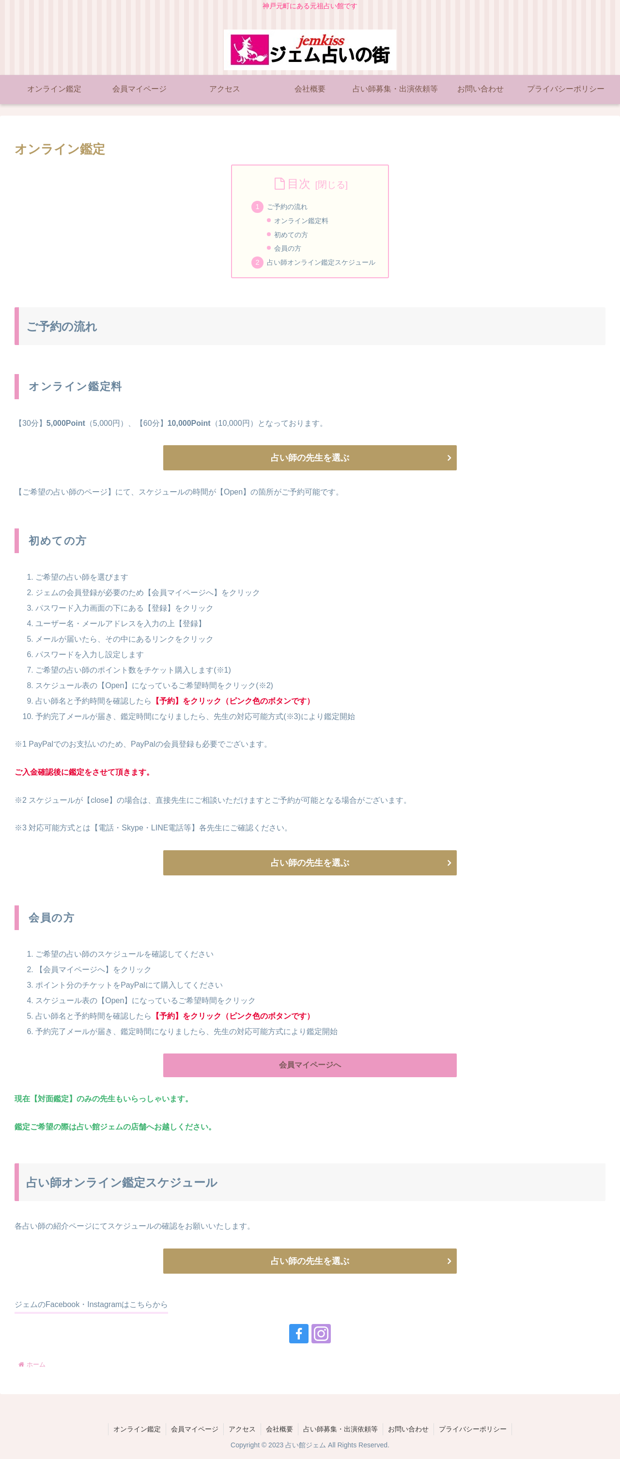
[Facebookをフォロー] (299, 1333)
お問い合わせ (408, 1429)
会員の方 (287, 248)
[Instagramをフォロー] (321, 1333)
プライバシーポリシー (473, 1429)
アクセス (242, 1429)
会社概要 (279, 1429)
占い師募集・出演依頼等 (340, 1429)
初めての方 (291, 235)
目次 (298, 183)
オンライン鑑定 (137, 1429)
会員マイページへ (310, 1065)
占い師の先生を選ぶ (310, 458)
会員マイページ (194, 1429)
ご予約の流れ (287, 207)
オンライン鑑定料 (301, 221)
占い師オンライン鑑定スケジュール (321, 262)
